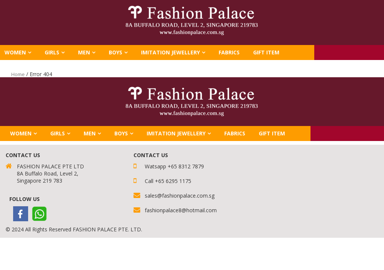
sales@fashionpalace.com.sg (179, 195)
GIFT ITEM (266, 52)
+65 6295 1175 (173, 180)
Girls (52, 52)
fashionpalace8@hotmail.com (181, 210)
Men (84, 52)
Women (21, 133)
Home (18, 74)
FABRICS (229, 52)
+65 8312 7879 (186, 166)
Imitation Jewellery (170, 52)
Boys (115, 52)
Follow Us (24, 198)
